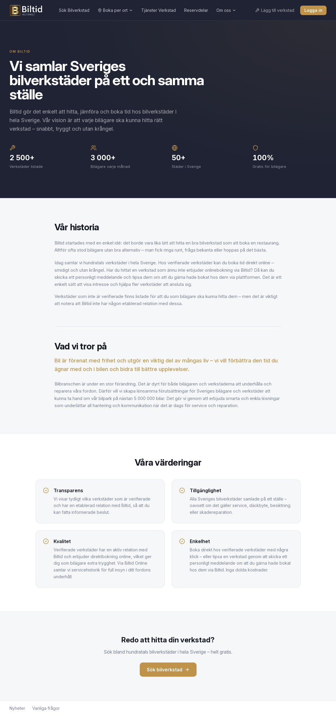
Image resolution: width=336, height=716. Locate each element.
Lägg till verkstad (274, 10)
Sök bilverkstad (168, 670)
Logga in (313, 10)
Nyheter (17, 708)
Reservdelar (196, 10)
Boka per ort (115, 10)
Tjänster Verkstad (158, 10)
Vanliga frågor (46, 708)
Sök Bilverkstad (74, 10)
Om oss (226, 10)
